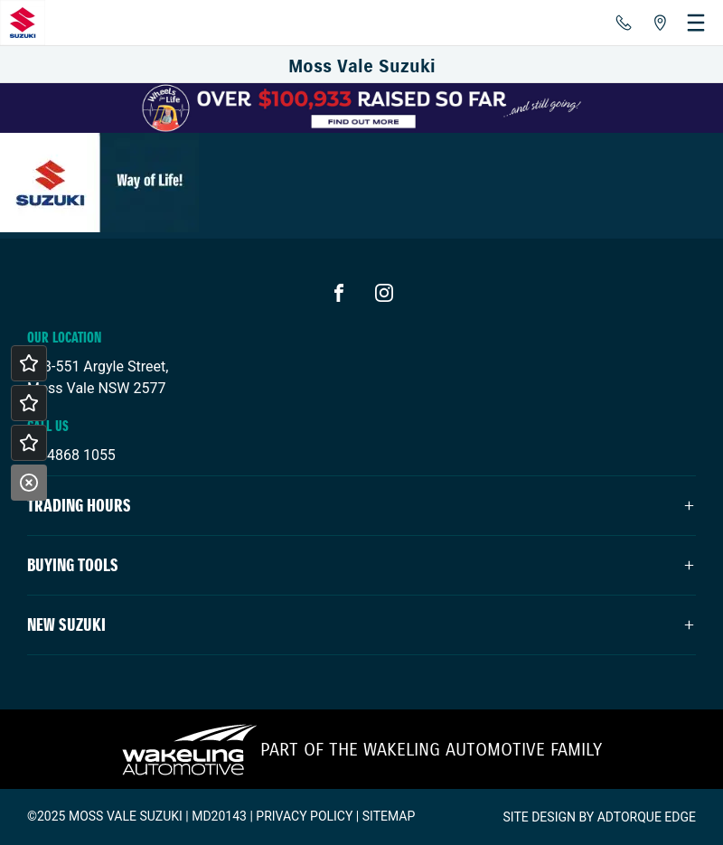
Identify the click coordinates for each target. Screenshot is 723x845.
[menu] (696, 23)
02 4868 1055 (71, 455)
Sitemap (389, 816)
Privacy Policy (304, 816)
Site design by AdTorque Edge (599, 817)
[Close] (29, 483)
